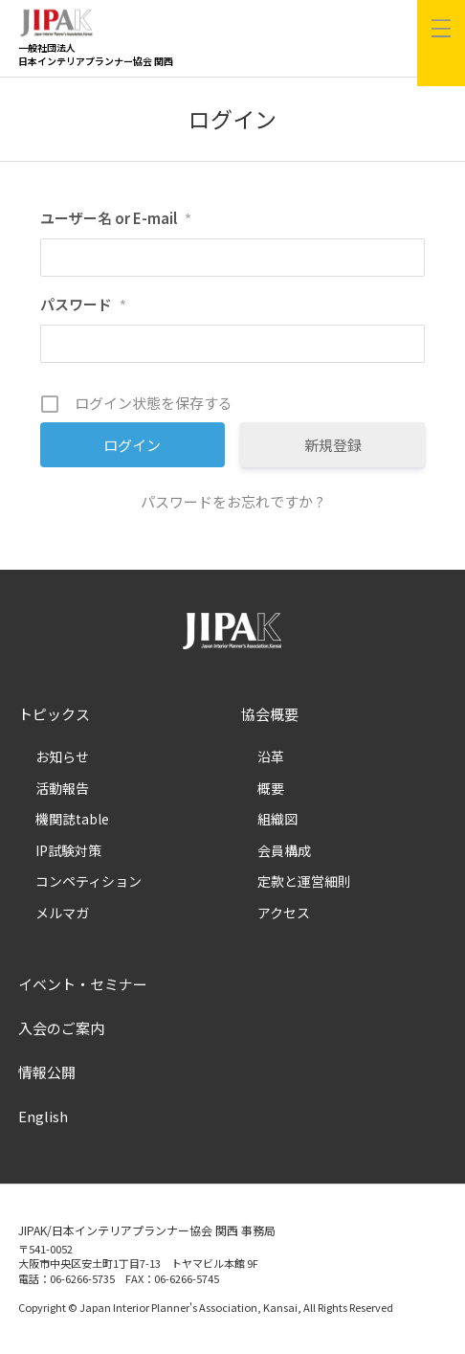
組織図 (277, 818)
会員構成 (284, 850)
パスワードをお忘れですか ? (232, 501)
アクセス (283, 912)
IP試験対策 (68, 850)
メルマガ (62, 912)
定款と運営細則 (304, 881)
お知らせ (62, 756)
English (43, 1116)
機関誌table (72, 818)
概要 (270, 788)
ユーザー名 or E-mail (115, 218)
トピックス (54, 714)
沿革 (270, 756)
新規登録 (333, 445)
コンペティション (88, 881)
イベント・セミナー (82, 984)
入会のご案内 (61, 1028)
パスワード (83, 304)
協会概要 (270, 714)
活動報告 (62, 788)
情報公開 (47, 1072)
